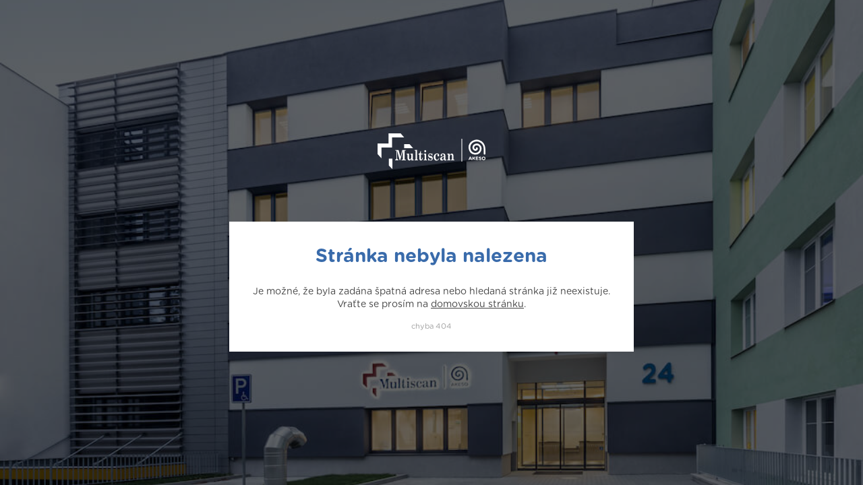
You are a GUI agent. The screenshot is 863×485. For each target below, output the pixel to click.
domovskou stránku (477, 304)
